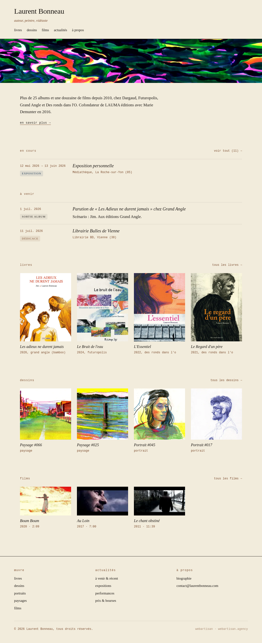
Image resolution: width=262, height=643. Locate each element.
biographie (184, 578)
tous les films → (228, 478)
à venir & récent (106, 578)
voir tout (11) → (228, 151)
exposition (31, 173)
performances (104, 593)
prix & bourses (105, 601)
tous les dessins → (226, 380)
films (45, 30)
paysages (20, 601)
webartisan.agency (233, 629)
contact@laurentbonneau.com (197, 586)
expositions (103, 586)
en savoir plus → (35, 122)
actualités (60, 30)
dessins (32, 30)
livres (18, 30)
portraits (20, 593)
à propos (78, 30)
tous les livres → (227, 265)
